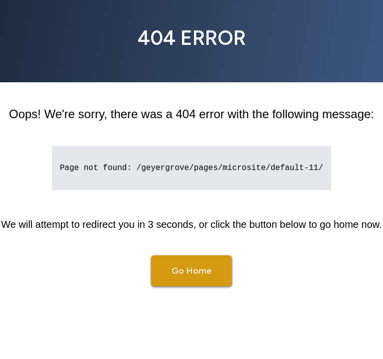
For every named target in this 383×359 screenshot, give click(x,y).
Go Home (191, 270)
